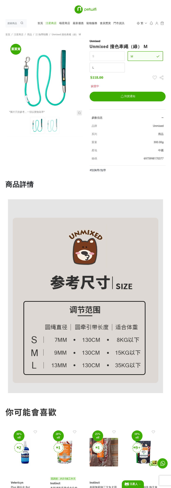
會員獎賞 (105, 23)
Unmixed (95, 41)
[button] (141, 23)
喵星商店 (64, 23)
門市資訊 (118, 23)
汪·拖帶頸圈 (41, 34)
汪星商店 (51, 23)
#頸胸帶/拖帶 (98, 170)
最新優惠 (78, 23)
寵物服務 (91, 23)
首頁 (40, 23)
